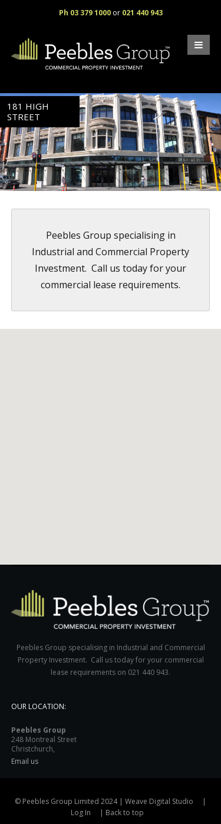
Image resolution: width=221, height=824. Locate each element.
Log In (81, 812)
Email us (24, 761)
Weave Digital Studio (159, 801)
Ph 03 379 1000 (85, 13)
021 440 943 (142, 13)
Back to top (124, 812)
